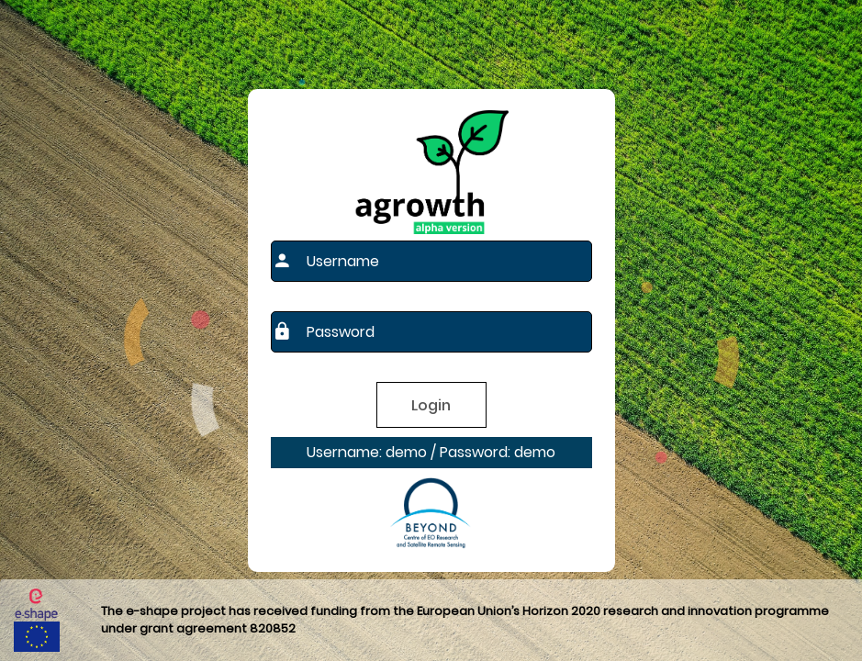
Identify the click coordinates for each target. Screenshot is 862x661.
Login (431, 405)
